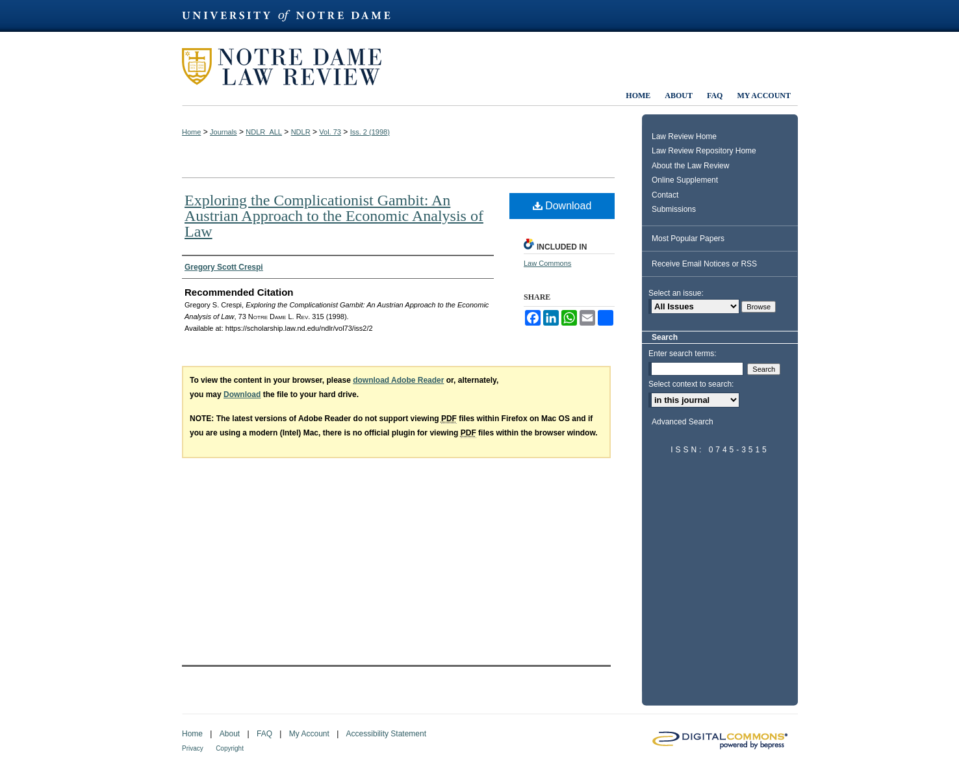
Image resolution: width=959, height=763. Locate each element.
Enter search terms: (682, 353)
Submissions (674, 209)
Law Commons (547, 263)
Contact (665, 195)
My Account (309, 733)
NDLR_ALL (264, 132)
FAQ (264, 733)
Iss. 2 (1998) (370, 132)
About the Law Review (690, 165)
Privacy (192, 748)
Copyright (230, 748)
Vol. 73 (330, 132)
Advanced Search (682, 421)
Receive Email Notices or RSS (704, 263)
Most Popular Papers (688, 238)
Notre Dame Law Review (291, 66)
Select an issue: (676, 293)
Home (191, 132)
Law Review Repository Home (704, 150)
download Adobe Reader (398, 380)
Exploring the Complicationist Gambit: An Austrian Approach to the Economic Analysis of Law (334, 216)
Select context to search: (691, 384)
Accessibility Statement (386, 733)
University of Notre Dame (292, 16)
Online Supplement (685, 180)
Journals (223, 132)
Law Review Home (684, 136)
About (230, 733)
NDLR (301, 132)
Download (562, 205)
